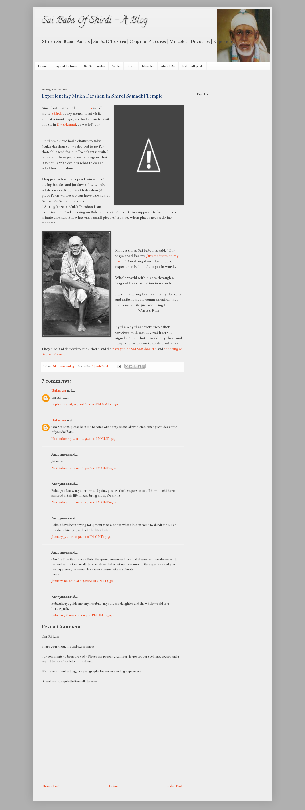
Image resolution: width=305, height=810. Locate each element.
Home (42, 66)
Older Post (174, 786)
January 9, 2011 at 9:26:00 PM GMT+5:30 (81, 537)
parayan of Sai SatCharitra (134, 349)
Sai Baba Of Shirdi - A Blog (94, 21)
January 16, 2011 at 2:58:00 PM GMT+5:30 (82, 581)
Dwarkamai (66, 124)
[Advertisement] (93, 78)
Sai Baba (85, 108)
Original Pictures (65, 66)
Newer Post (51, 786)
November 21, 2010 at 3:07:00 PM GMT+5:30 (84, 468)
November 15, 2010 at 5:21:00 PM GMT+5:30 (84, 439)
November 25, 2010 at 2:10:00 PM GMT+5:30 (84, 502)
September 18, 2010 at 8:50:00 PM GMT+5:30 (84, 404)
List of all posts (192, 66)
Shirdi (131, 66)
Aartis (116, 66)
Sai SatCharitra (94, 66)
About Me (168, 66)
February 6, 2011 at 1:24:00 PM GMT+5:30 (82, 615)
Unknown (58, 391)
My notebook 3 (63, 366)
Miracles (148, 66)
